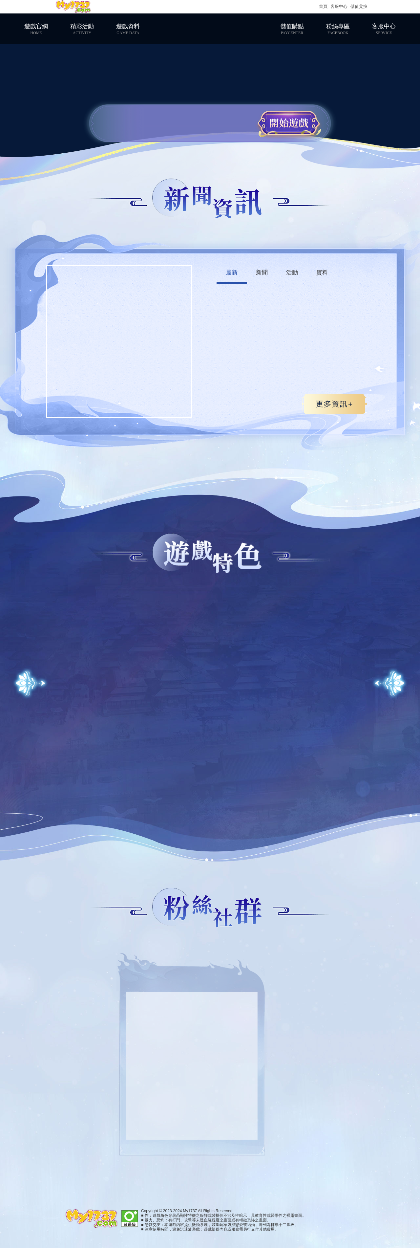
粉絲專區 (338, 29)
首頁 (323, 6)
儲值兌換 (359, 6)
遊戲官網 (36, 29)
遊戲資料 (128, 29)
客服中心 (338, 6)
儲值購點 (292, 29)
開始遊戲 (289, 123)
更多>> (334, 404)
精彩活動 (82, 29)
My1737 (73, 6)
